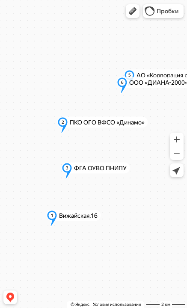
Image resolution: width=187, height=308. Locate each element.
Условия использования (117, 304)
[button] (133, 11)
